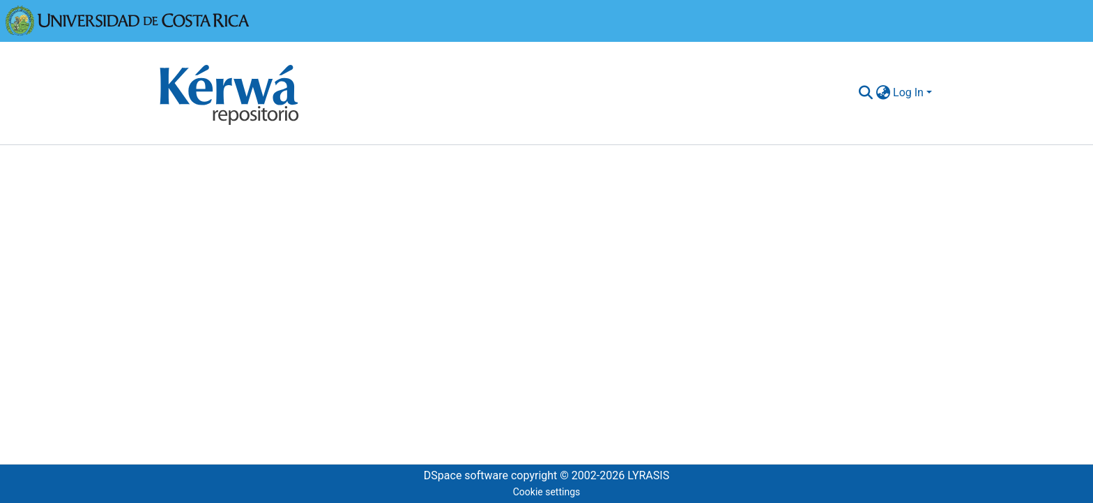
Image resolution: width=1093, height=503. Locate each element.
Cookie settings (547, 491)
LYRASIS (648, 475)
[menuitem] (883, 92)
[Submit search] (865, 92)
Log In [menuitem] (908, 92)
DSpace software (466, 475)
